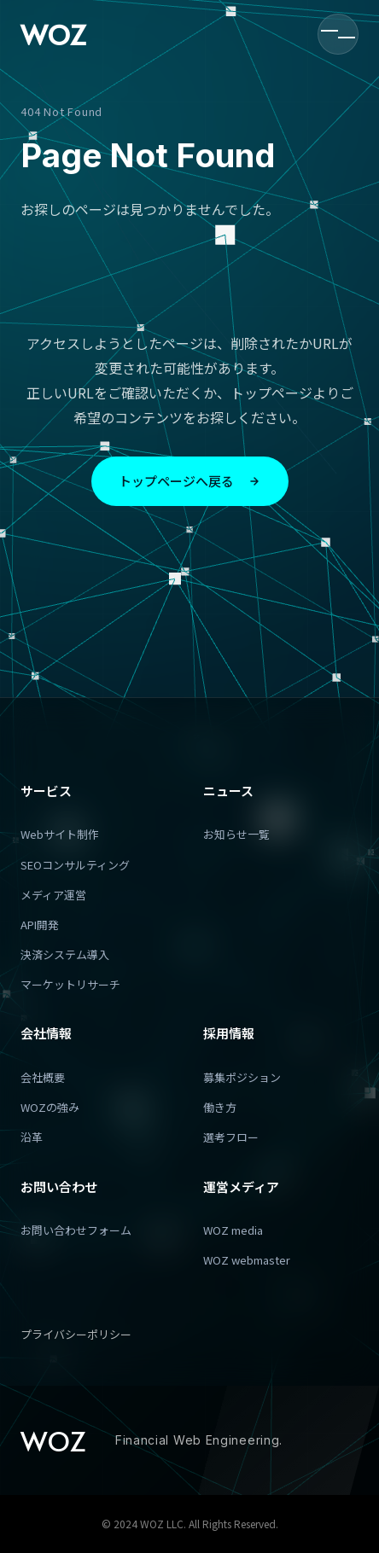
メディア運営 (53, 895)
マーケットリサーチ (70, 984)
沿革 (31, 1137)
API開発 (39, 924)
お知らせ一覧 (236, 834)
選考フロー (231, 1137)
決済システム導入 (64, 954)
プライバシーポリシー (75, 1334)
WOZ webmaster (246, 1260)
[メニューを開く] (338, 34)
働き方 (219, 1107)
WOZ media (233, 1230)
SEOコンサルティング (75, 865)
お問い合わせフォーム (75, 1230)
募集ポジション (242, 1077)
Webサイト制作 (59, 834)
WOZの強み (49, 1107)
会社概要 (42, 1077)
